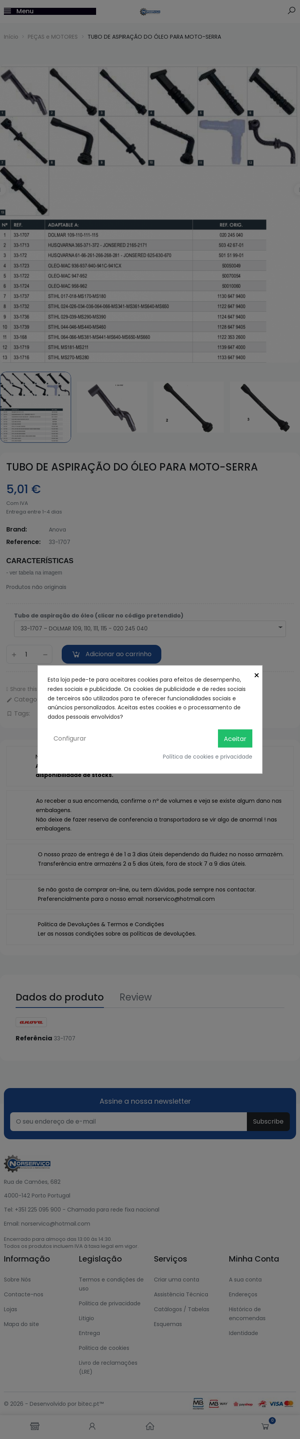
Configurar (70, 738)
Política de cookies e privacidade (207, 757)
